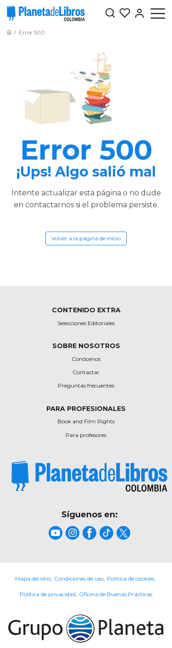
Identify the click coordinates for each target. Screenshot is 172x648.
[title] (89, 476)
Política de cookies (130, 578)
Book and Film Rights (86, 421)
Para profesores (86, 435)
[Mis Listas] (123, 13)
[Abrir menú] (157, 13)
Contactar (86, 372)
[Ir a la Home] (9, 32)
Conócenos (86, 358)
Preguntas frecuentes (86, 385)
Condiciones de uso (79, 578)
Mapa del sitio (33, 578)
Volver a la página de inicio (86, 238)
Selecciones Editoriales (86, 323)
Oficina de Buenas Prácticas (115, 594)
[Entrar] (137, 13)
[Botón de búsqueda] (110, 13)
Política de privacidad (48, 594)
